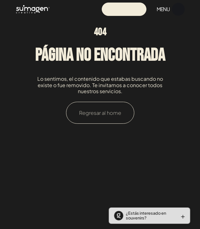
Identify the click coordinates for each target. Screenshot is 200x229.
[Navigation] (32, 9)
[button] (148, 216)
